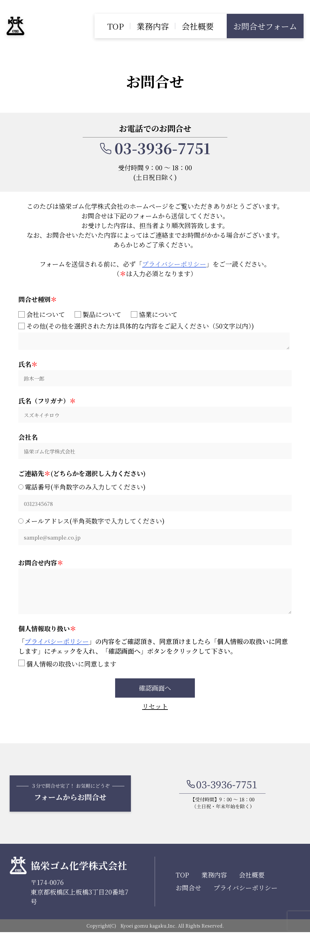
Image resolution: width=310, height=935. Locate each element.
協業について (154, 314)
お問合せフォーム (265, 26)
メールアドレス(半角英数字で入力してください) (95, 514)
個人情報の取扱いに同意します (67, 666)
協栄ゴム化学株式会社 (79, 868)
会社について (41, 314)
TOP (115, 26)
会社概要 (198, 26)
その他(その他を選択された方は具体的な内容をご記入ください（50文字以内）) (136, 326)
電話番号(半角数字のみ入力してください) (85, 481)
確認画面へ (155, 689)
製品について (98, 314)
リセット (155, 709)
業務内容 (153, 26)
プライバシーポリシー (174, 264)
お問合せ (188, 890)
